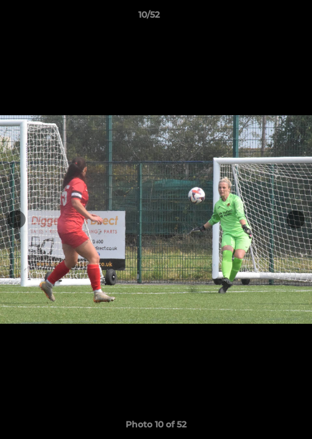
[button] (268, 17)
